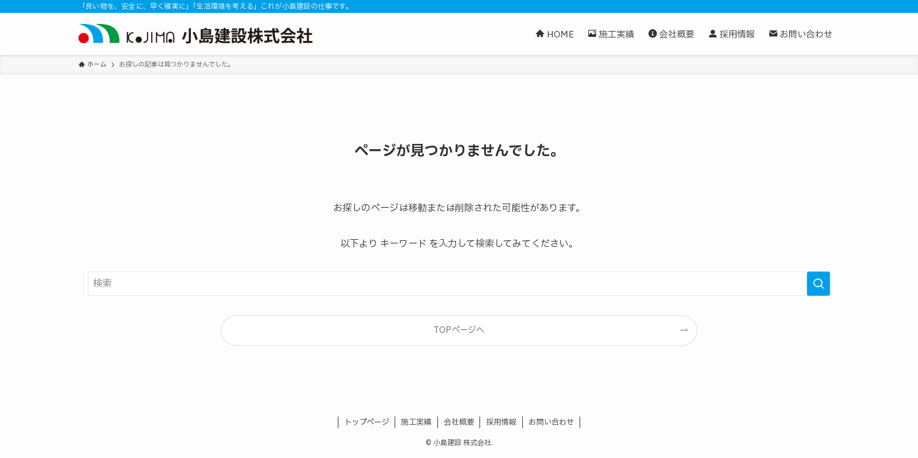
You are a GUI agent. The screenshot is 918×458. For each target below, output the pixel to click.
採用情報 (501, 422)
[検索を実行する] (818, 283)
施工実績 (416, 422)
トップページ (366, 422)
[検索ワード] (459, 283)
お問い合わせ (551, 422)
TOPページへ (458, 330)
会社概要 (459, 422)
